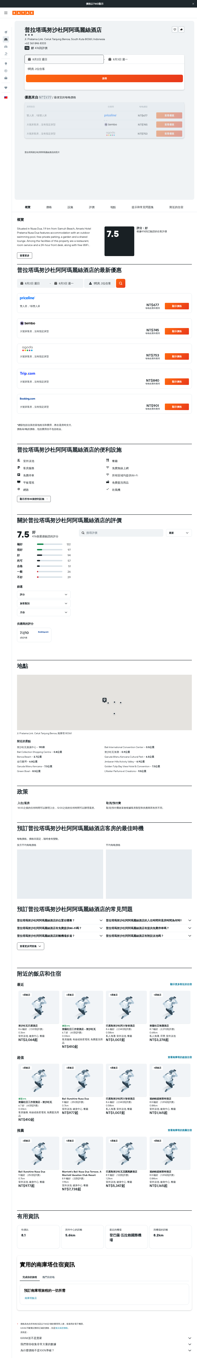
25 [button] (59, 124)
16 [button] (43, 116)
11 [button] (60, 107)
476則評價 (41, 48)
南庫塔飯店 (31, 1298)
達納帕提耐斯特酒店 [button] (160, 1098)
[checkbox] (34, 635)
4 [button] (60, 99)
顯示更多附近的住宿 (181, 984)
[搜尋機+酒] (5, 44)
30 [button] (43, 132)
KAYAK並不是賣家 (106, 1338)
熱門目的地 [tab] (48, 1277)
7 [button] (84, 99)
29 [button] (92, 124)
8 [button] (93, 99)
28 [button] (84, 124)
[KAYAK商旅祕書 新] (5, 69)
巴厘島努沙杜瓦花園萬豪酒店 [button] (121, 1171)
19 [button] (68, 116)
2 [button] (43, 99)
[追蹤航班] (5, 61)
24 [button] (51, 124)
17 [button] (51, 116)
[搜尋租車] (5, 37)
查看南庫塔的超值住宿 (180, 1057)
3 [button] (51, 99)
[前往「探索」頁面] (5, 54)
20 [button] (76, 116)
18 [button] (60, 116)
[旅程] (5, 78)
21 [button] (84, 116)
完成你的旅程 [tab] (30, 1277)
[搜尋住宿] (5, 30)
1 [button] (92, 91)
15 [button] (93, 107)
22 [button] (92, 116)
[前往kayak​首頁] (23, 13)
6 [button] (76, 99)
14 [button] (84, 107)
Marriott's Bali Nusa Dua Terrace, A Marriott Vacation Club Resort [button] (81, 1173)
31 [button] (51, 132)
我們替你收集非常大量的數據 (106, 1344)
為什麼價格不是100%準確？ (106, 1350)
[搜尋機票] (5, 23)
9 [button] (43, 107)
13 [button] (76, 107)
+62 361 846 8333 (35, 43)
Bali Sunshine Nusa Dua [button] (75, 1098)
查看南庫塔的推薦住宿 (180, 1130)
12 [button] (68, 107)
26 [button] (68, 124)
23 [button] (43, 124)
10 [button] (51, 107)
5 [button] (68, 99)
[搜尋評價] (124, 532)
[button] (193, 4)
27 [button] (76, 124)
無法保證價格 (61, 1328)
